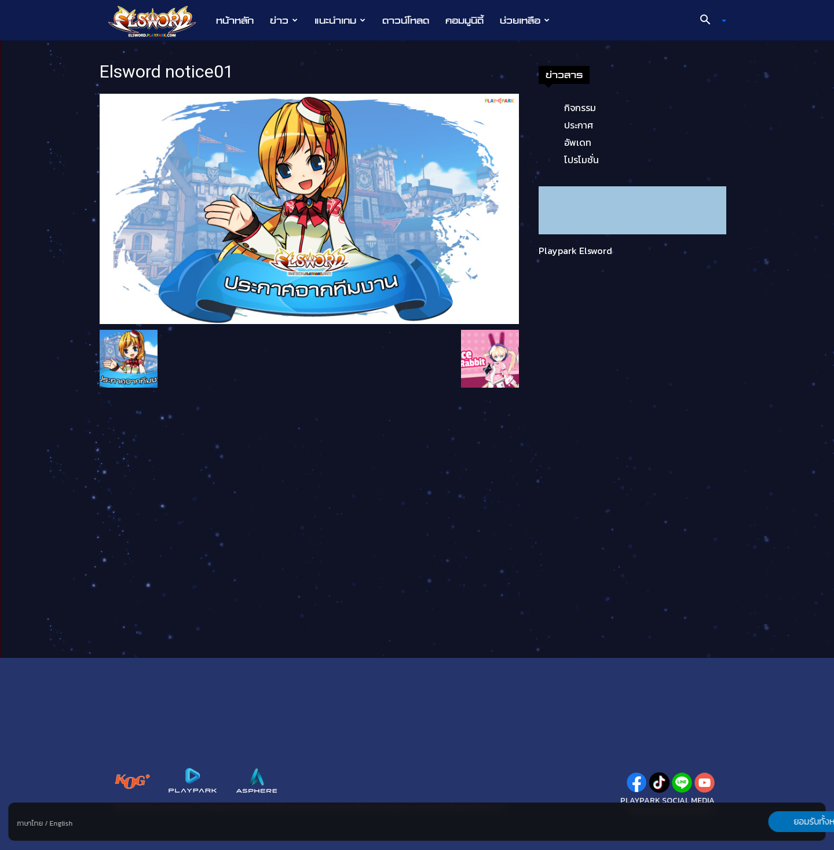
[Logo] (158, 21)
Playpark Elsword (575, 250)
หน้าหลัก (235, 20)
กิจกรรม (580, 108)
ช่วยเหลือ (525, 20)
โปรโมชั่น (581, 160)
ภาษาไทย (30, 823)
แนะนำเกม (339, 20)
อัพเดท (577, 142)
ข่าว (284, 20)
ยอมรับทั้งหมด (765, 822)
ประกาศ (578, 125)
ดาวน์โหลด (405, 20)
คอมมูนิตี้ (464, 20)
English (60, 823)
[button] (709, 20)
